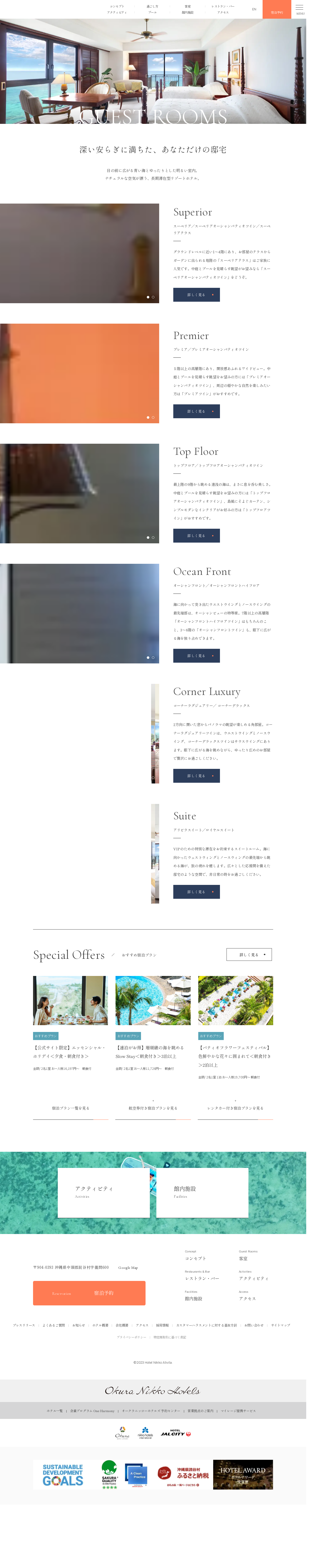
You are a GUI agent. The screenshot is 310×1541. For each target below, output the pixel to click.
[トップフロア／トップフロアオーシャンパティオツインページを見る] (196, 536)
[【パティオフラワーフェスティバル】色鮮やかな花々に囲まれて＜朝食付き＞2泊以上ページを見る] (235, 1028)
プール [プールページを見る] (152, 13)
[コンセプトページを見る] (202, 1255)
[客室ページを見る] (256, 1255)
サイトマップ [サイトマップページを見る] (280, 1325)
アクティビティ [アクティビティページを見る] (116, 13)
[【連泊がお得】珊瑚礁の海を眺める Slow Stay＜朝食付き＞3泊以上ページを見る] (153, 1024)
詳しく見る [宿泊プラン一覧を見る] (249, 954)
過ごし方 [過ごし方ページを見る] (152, 5)
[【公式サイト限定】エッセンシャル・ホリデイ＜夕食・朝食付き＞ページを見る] (70, 1024)
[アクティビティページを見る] (104, 1193)
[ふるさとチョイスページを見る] (183, 1475)
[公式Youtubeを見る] (167, 1352)
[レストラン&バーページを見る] (202, 1275)
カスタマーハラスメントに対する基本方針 (206, 1325)
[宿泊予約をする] (89, 1293)
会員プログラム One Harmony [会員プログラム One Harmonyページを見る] (92, 1410)
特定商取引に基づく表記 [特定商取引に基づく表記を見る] (170, 1337)
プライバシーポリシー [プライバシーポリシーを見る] (131, 1337)
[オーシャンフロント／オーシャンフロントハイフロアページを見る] (196, 656)
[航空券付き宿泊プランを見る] (153, 1109)
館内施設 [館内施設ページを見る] (187, 13)
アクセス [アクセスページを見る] (222, 13)
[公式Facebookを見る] (139, 1352)
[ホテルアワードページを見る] (243, 1475)
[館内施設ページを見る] (202, 1193)
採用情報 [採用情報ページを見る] (162, 1325)
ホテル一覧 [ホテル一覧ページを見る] (55, 1410)
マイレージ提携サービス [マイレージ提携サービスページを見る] (238, 1410)
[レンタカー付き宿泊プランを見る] (235, 1109)
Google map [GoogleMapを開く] (126, 1267)
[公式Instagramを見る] (153, 1352)
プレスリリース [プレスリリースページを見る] (24, 1325)
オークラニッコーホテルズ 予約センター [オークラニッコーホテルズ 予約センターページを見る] (151, 1410)
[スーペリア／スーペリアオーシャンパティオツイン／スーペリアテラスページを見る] (196, 295)
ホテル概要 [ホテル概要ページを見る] (100, 1325)
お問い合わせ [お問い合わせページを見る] (253, 1325)
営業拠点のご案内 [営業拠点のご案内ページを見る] (200, 1410)
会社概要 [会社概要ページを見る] (122, 1325)
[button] (33, 9)
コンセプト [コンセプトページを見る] (117, 5)
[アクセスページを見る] (256, 1296)
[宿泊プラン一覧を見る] (70, 1109)
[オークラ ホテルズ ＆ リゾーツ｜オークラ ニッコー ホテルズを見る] (122, 1432)
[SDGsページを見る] (63, 1475)
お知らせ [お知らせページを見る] (78, 1325)
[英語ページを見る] (250, 9)
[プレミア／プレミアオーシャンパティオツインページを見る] (196, 411)
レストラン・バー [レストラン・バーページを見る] (222, 5)
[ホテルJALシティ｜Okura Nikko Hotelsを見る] (176, 1432)
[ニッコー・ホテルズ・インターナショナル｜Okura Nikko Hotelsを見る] (145, 1432)
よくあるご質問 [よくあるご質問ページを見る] (53, 1325)
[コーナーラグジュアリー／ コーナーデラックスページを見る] (196, 776)
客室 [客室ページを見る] (187, 5)
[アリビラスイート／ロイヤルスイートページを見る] (196, 892)
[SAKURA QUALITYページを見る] (123, 1475)
